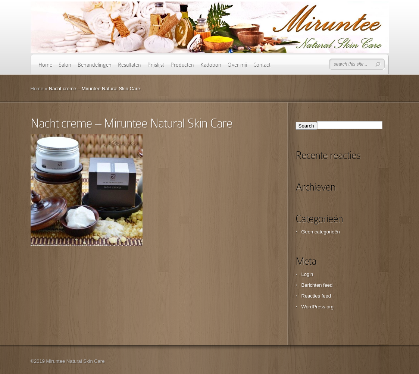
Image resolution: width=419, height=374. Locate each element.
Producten (182, 65)
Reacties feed (316, 296)
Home (45, 65)
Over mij (237, 65)
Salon (65, 65)
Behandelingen (95, 65)
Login (307, 274)
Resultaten (129, 65)
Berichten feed (317, 285)
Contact (262, 65)
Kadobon (210, 65)
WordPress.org (317, 306)
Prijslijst (155, 65)
